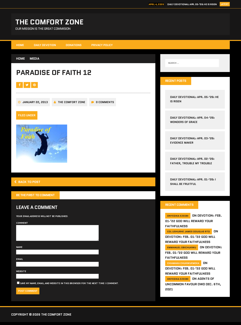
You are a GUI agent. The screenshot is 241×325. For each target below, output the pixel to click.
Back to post (27, 182)
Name (19, 249)
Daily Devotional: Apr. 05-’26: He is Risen (192, 4)
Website (21, 274)
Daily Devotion (45, 45)
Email (19, 261)
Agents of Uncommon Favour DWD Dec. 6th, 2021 (193, 284)
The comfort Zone (71, 102)
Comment (22, 222)
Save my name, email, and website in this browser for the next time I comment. (69, 286)
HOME (20, 45)
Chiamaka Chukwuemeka (183, 263)
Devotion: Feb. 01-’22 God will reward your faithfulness (193, 220)
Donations (74, 45)
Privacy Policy (102, 45)
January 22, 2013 (35, 102)
